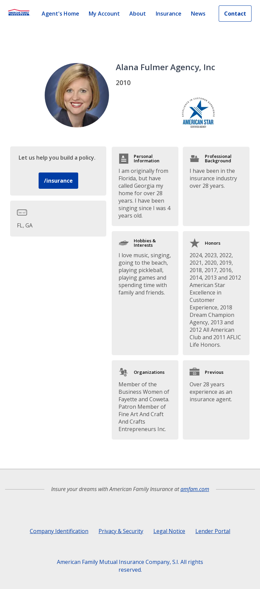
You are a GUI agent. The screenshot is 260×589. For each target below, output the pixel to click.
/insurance (58, 180)
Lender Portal (212, 531)
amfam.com (194, 489)
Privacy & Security (121, 531)
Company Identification (59, 531)
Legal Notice (169, 531)
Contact (235, 13)
